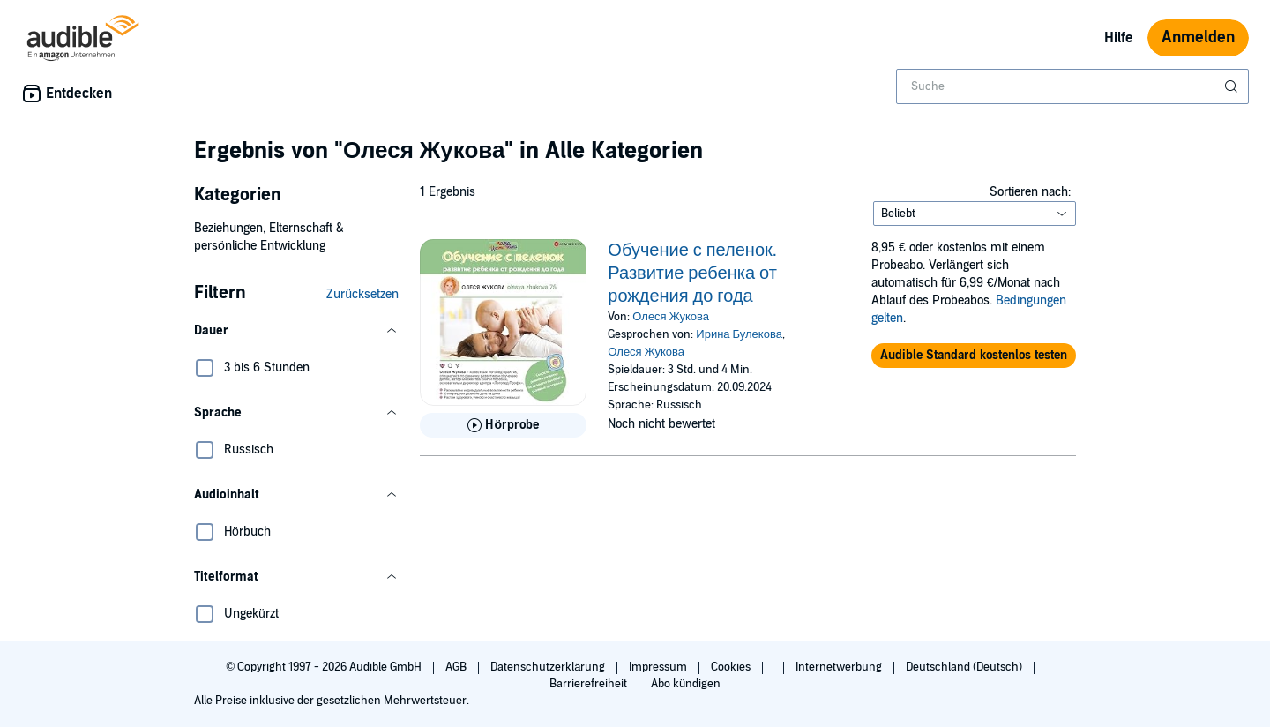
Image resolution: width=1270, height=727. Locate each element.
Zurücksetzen (362, 294)
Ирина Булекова (739, 334)
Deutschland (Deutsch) (965, 667)
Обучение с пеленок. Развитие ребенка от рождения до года (692, 273)
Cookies (732, 667)
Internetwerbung (840, 667)
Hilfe (1118, 38)
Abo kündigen (686, 684)
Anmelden (1198, 37)
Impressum (659, 667)
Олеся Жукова (670, 317)
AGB (457, 667)
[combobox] (1072, 86)
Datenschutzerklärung (549, 667)
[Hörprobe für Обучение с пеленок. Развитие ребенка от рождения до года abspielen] (503, 425)
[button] (296, 331)
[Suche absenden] (1233, 86)
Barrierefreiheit (589, 684)
